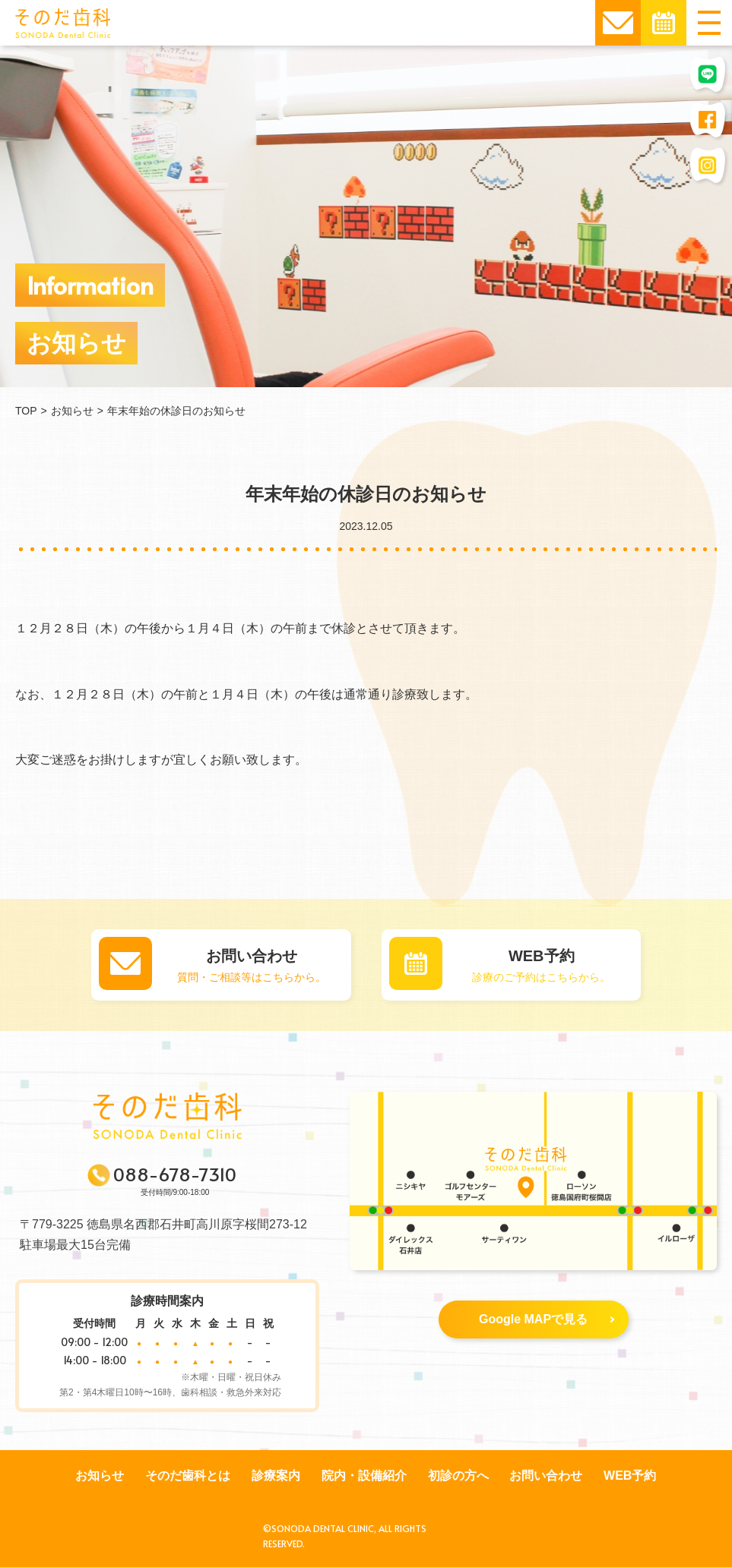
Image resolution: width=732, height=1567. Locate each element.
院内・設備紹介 (364, 1475)
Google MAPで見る (546, 1319)
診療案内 (276, 1475)
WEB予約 (630, 1475)
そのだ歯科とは (187, 1475)
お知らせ (99, 1475)
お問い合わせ (545, 1475)
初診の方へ (458, 1475)
